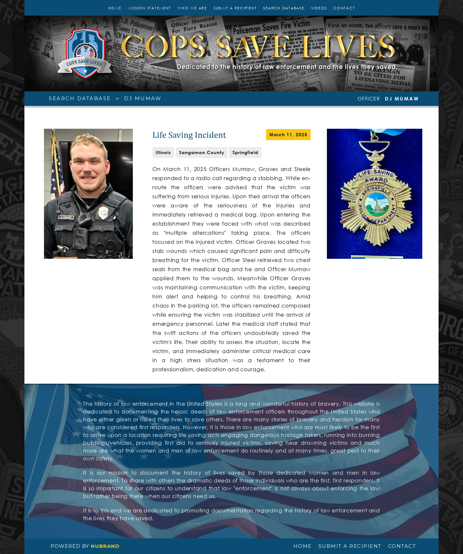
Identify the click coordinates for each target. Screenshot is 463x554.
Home (114, 8)
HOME (302, 546)
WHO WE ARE (192, 8)
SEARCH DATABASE (283, 8)
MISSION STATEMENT (149, 8)
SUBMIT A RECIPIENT (235, 8)
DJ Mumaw (142, 98)
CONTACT (344, 8)
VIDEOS (319, 8)
